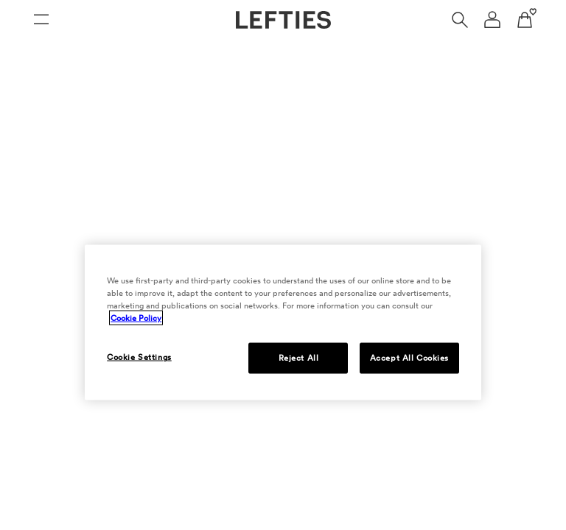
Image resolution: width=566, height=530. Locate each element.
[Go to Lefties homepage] (283, 20)
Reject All (299, 358)
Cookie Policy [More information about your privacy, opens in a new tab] (136, 318)
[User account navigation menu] (492, 20)
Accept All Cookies (409, 358)
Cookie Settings (139, 357)
